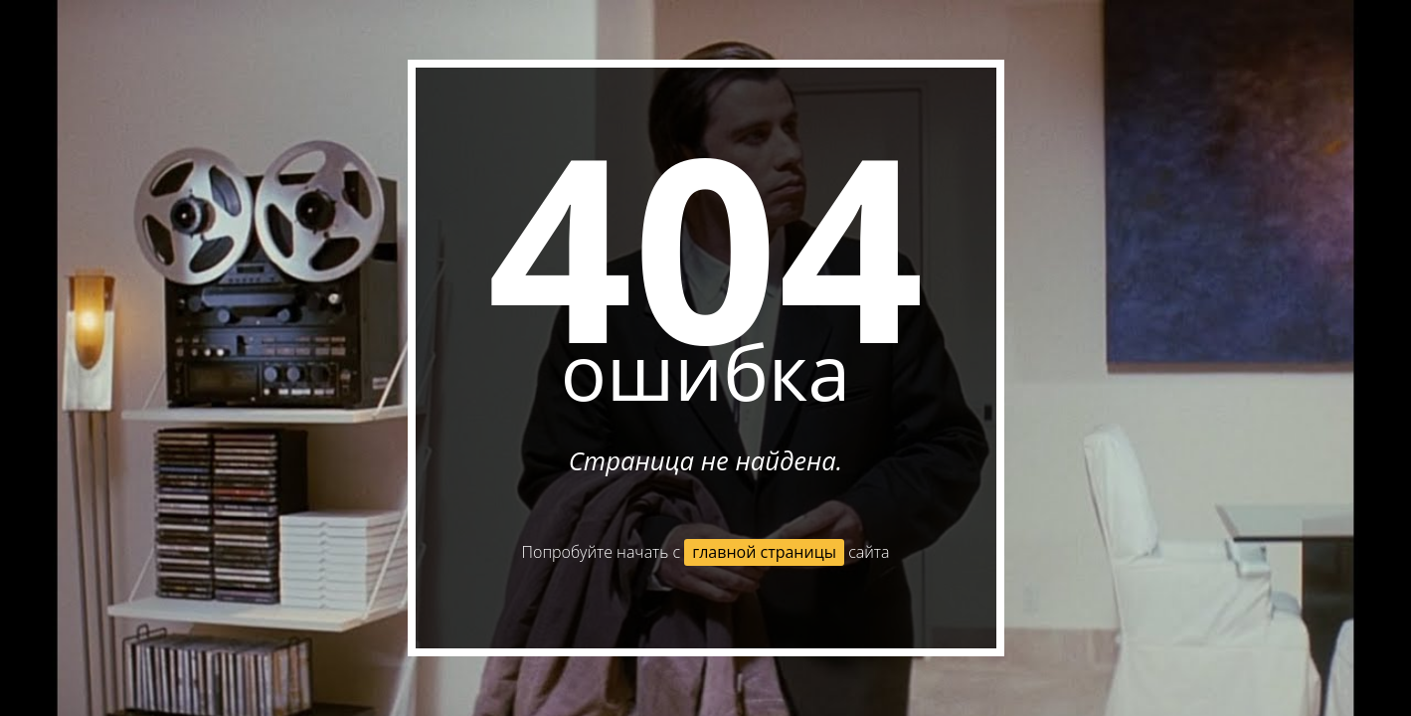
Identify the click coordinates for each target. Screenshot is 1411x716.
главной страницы (764, 552)
